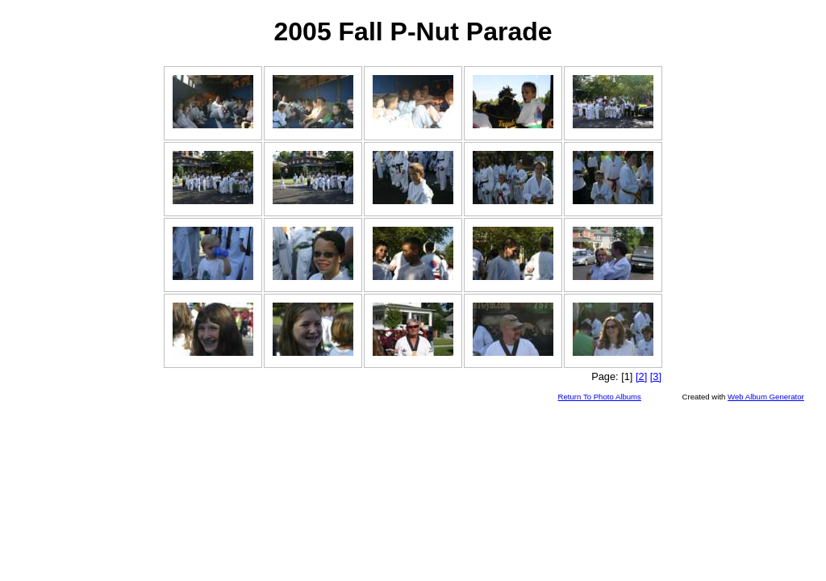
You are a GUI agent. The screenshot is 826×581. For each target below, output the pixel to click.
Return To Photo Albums (599, 396)
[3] (655, 376)
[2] (641, 376)
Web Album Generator (766, 396)
